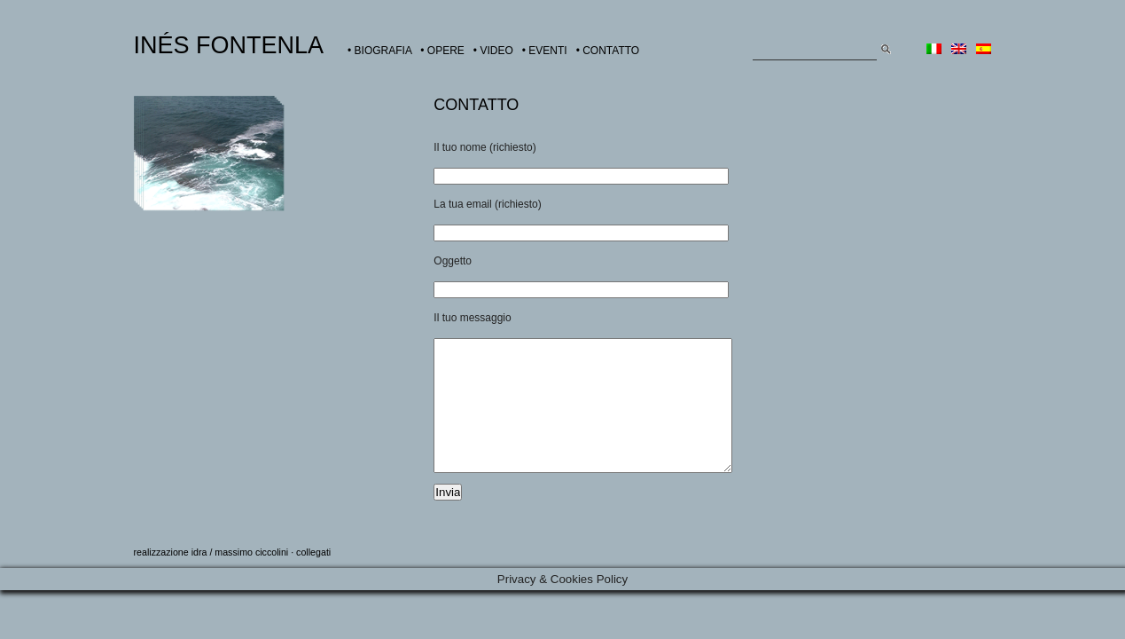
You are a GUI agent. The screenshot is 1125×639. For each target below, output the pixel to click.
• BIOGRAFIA (379, 50)
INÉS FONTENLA (229, 45)
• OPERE (442, 50)
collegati (313, 578)
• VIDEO (493, 50)
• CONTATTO (608, 50)
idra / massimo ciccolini (240, 578)
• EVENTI (544, 50)
